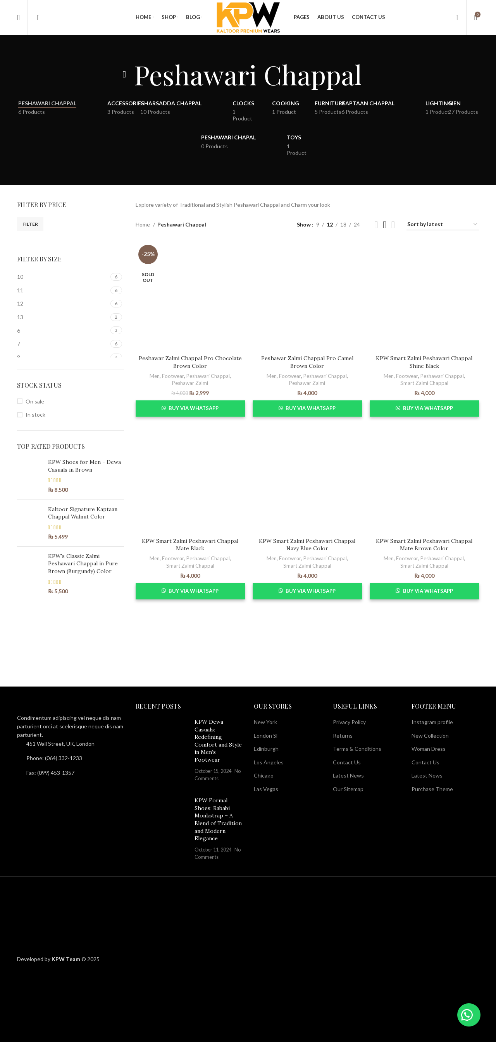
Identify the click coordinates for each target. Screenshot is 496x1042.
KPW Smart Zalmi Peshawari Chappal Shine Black (424, 362)
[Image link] (59, 707)
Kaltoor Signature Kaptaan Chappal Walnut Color (82, 513)
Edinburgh (266, 748)
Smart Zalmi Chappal (424, 383)
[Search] (36, 17)
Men (155, 376)
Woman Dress (429, 748)
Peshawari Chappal (208, 376)
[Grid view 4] (393, 225)
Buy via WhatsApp (194, 408)
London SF (266, 735)
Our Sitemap (348, 789)
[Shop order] (442, 224)
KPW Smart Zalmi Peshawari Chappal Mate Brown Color (424, 544)
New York (265, 722)
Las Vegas (266, 789)
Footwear (173, 376)
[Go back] (124, 74)
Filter (30, 224)
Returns (343, 735)
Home (143, 224)
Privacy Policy (349, 722)
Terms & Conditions (357, 748)
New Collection (430, 735)
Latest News (348, 775)
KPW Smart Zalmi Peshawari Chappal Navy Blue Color (307, 544)
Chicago (264, 775)
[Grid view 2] (376, 225)
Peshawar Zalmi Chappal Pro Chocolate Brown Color (190, 362)
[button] (468, 1015)
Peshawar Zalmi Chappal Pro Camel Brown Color (307, 362)
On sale (35, 401)
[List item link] (70, 758)
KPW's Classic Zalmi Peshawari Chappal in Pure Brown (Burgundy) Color (83, 564)
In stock (35, 414)
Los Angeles (269, 762)
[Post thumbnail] (162, 751)
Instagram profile (432, 722)
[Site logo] (248, 17)
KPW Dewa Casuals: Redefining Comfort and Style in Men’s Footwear (218, 740)
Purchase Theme (432, 789)
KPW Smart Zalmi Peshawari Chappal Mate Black (190, 544)
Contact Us (347, 762)
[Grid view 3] (384, 225)
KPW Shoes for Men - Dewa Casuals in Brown (84, 465)
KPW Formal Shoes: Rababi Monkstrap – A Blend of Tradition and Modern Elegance (218, 819)
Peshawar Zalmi (190, 383)
